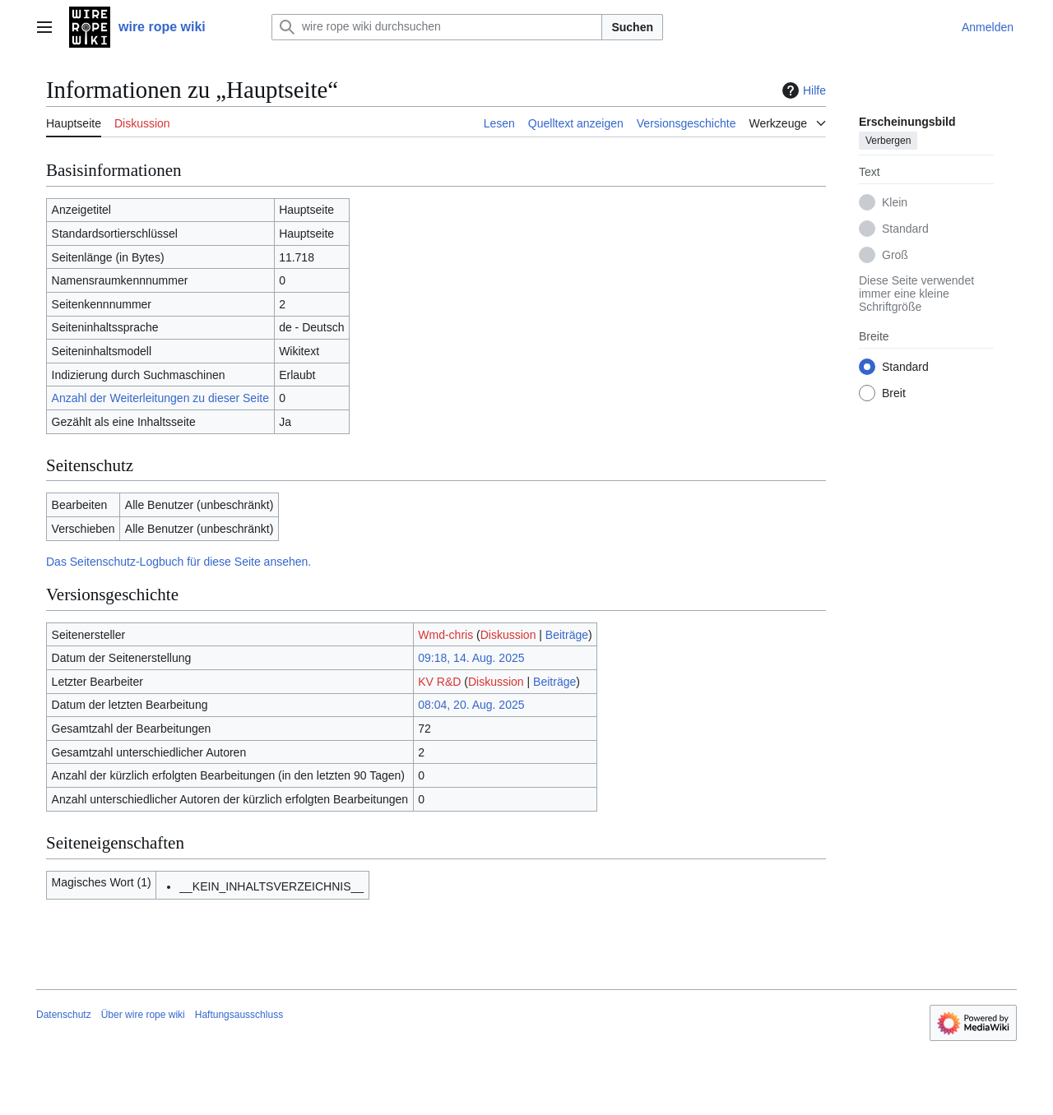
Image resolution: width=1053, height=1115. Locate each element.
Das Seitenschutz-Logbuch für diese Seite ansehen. (178, 561)
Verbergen (888, 140)
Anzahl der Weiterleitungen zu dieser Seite (160, 398)
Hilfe (802, 90)
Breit (894, 393)
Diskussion (508, 634)
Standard (905, 228)
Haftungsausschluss (239, 1014)
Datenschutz (63, 1014)
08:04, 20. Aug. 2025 (471, 704)
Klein (894, 202)
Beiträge (566, 634)
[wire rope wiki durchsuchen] (436, 27)
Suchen (632, 27)
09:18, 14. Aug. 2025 (471, 657)
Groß (895, 254)
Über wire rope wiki (143, 1014)
